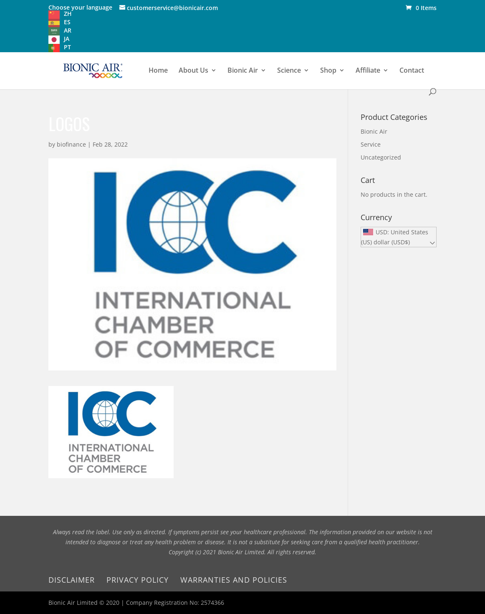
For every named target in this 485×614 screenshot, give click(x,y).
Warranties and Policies (233, 580)
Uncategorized (381, 157)
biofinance (71, 144)
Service (371, 144)
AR (67, 30)
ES (67, 22)
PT (67, 47)
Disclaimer (71, 580)
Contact (411, 71)
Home (158, 71)
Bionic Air (242, 71)
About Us (193, 71)
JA (66, 39)
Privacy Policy (137, 580)
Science (289, 71)
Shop (328, 71)
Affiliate (368, 71)
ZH (68, 14)
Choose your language (80, 7)
